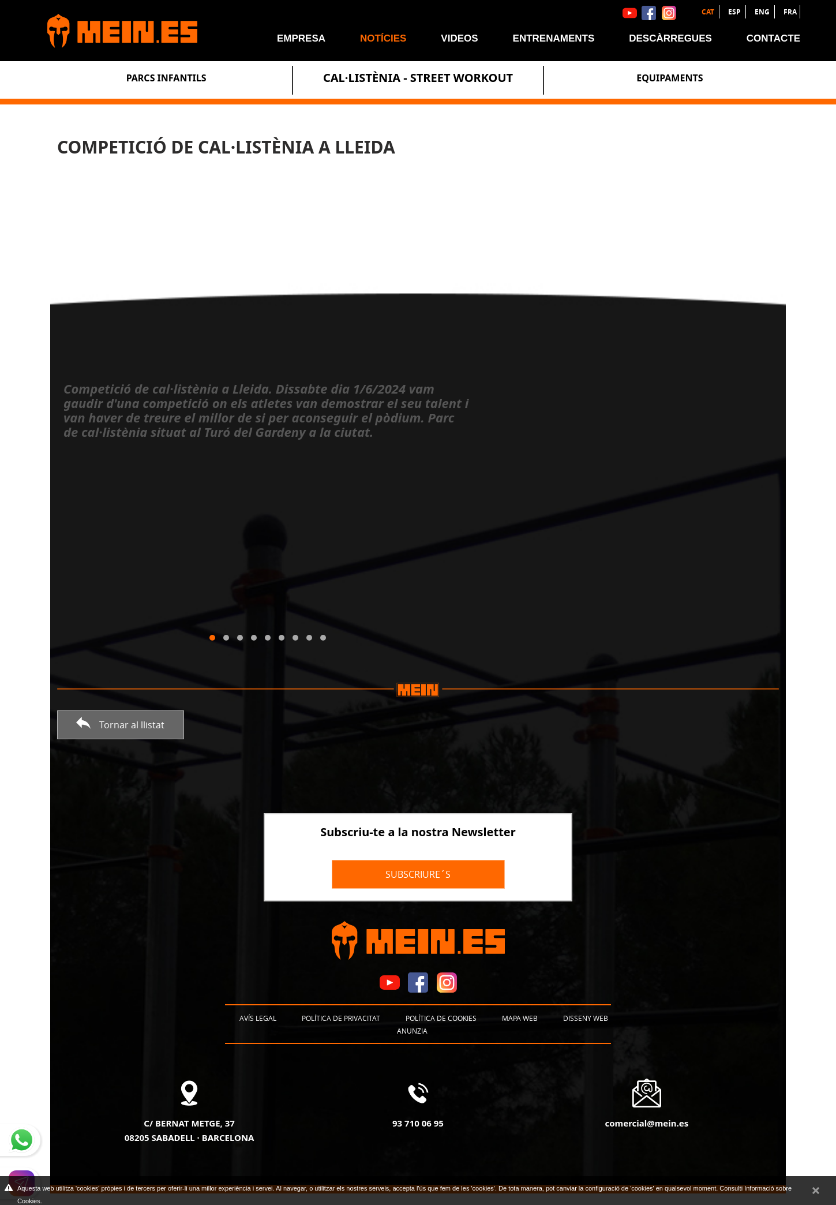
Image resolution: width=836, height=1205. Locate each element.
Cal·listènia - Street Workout (418, 77)
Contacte (773, 38)
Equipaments (669, 78)
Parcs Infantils (166, 78)
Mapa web (520, 1018)
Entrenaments (554, 38)
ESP (735, 12)
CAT (709, 12)
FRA (790, 12)
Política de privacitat (341, 1018)
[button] (212, 637)
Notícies (383, 38)
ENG (763, 12)
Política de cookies (441, 1018)
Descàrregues (670, 38)
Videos (459, 38)
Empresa (301, 38)
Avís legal (257, 1018)
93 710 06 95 (418, 1123)
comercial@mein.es (646, 1123)
